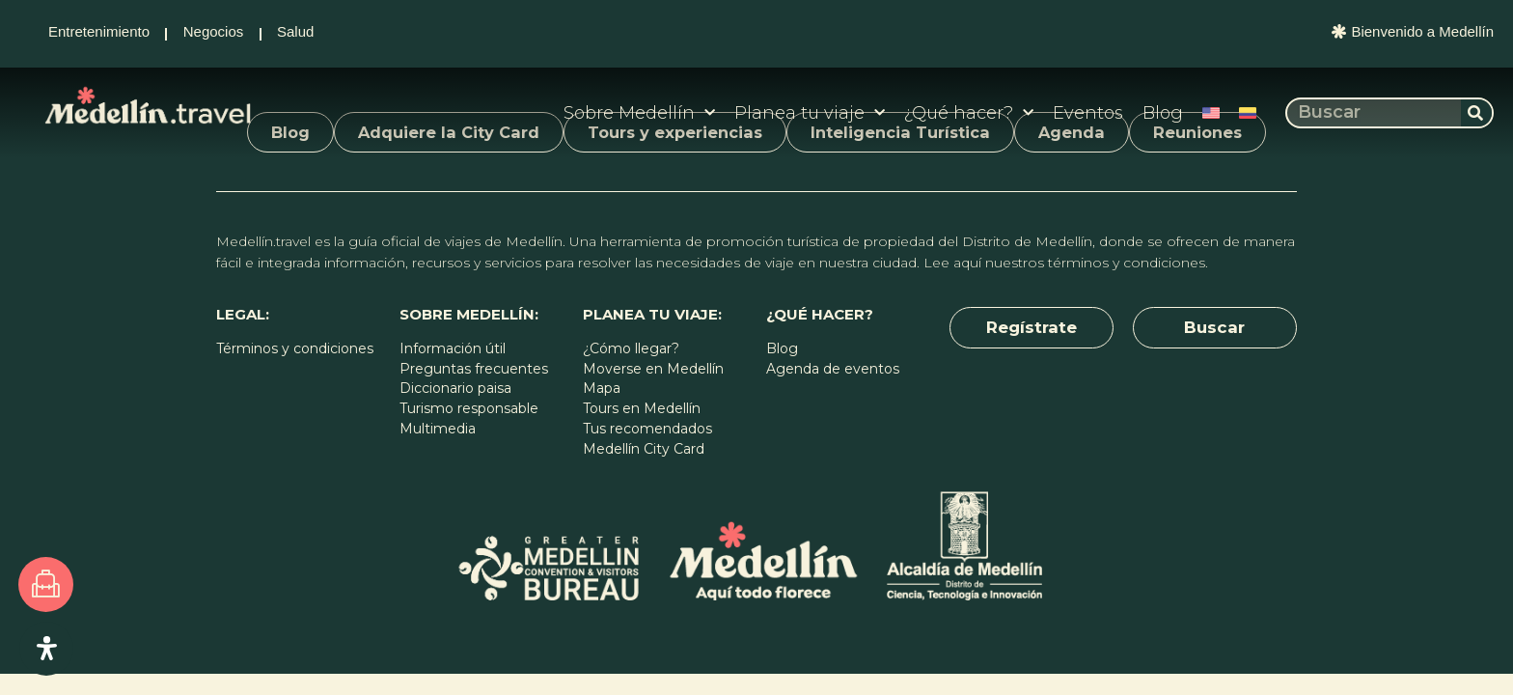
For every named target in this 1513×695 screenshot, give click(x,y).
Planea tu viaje (809, 113)
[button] (1031, 328)
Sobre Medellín (639, 113)
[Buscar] (1476, 112)
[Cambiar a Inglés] (1211, 113)
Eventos (1088, 113)
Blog (1162, 113)
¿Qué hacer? (968, 113)
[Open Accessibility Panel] (47, 647)
